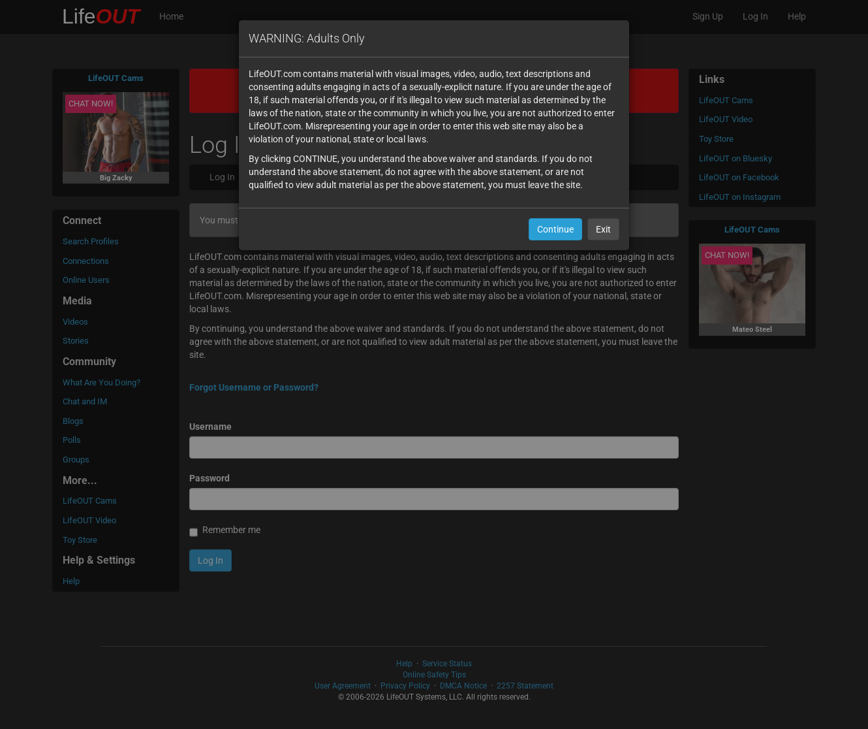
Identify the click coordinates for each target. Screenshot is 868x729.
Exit (603, 229)
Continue (555, 229)
